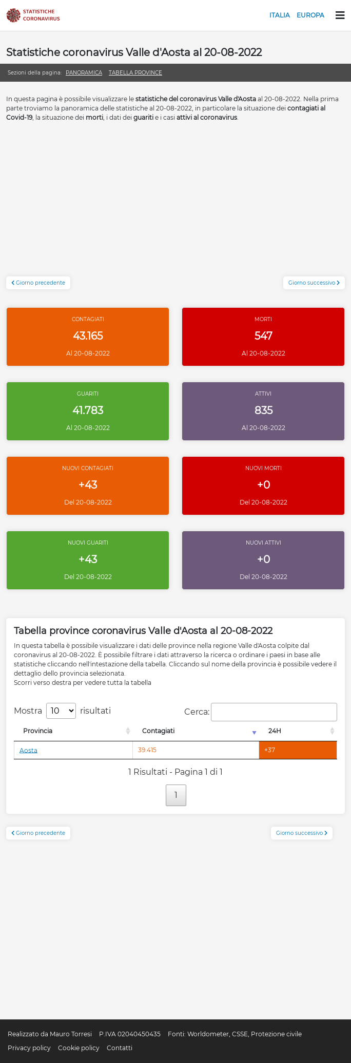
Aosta (28, 750)
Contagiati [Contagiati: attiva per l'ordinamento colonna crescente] (158, 731)
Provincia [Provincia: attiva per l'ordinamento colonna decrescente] (37, 731)
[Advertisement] (175, 204)
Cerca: (260, 712)
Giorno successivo (314, 282)
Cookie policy (79, 1048)
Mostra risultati (62, 711)
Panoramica (84, 72)
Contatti (119, 1048)
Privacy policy (29, 1048)
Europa (310, 15)
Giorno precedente (38, 282)
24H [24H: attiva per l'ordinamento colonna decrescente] (274, 731)
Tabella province (135, 72)
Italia (279, 15)
